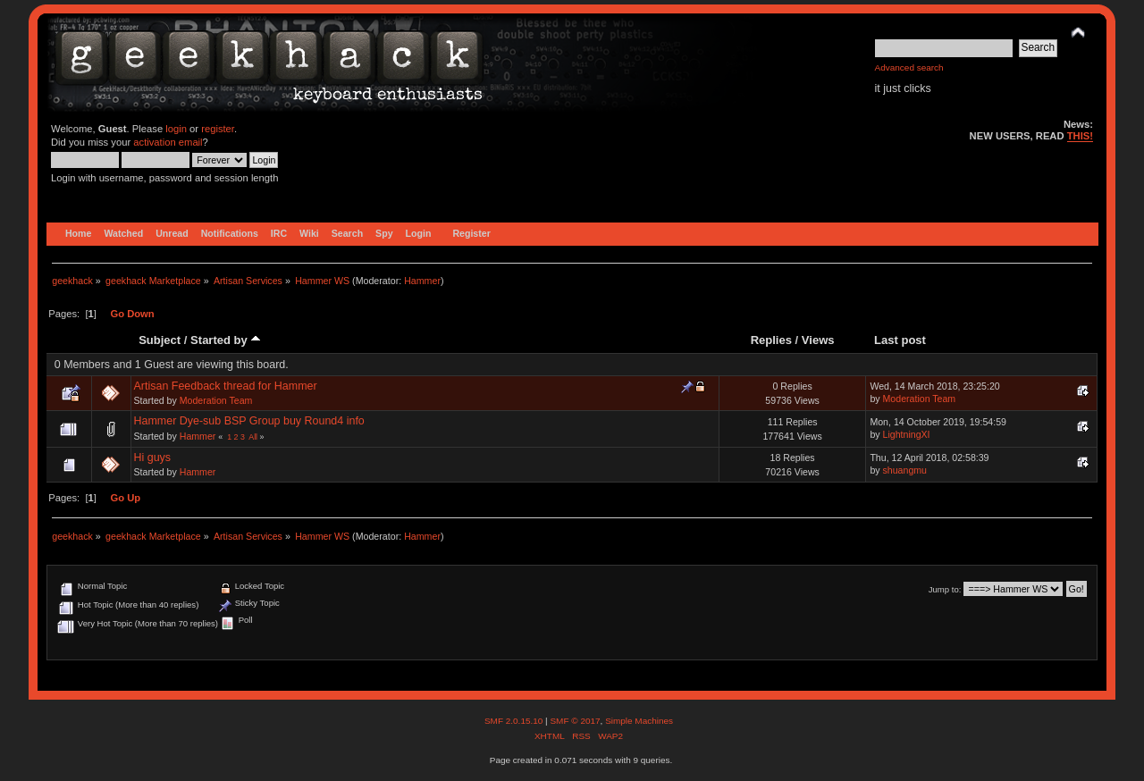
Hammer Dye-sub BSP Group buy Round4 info (249, 421)
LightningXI (906, 434)
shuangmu (905, 470)
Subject (160, 340)
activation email (167, 142)
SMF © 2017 (575, 721)
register (217, 128)
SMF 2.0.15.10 (514, 721)
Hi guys (153, 457)
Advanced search (909, 67)
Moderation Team (216, 400)
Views (818, 340)
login (176, 128)
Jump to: (945, 589)
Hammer (422, 280)
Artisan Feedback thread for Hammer (225, 386)
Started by (225, 340)
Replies (771, 340)
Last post (900, 340)
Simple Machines (639, 721)
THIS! (1080, 135)
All (252, 436)
